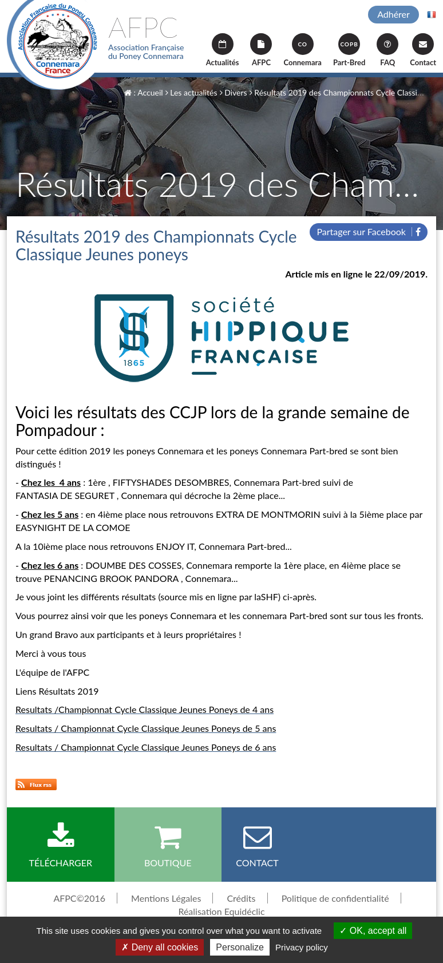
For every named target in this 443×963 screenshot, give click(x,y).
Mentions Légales (166, 898)
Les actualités (191, 92)
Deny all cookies (159, 947)
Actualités (222, 50)
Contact (423, 50)
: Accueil (143, 92)
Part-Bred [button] (349, 50)
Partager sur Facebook (369, 231)
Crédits (241, 898)
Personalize (240, 947)
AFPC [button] (261, 50)
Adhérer (393, 14)
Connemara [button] (302, 50)
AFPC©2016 (79, 898)
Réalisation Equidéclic (221, 911)
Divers (233, 92)
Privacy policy (301, 947)
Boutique (168, 845)
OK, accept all (372, 931)
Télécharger (60, 845)
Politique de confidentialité (335, 898)
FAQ (387, 50)
